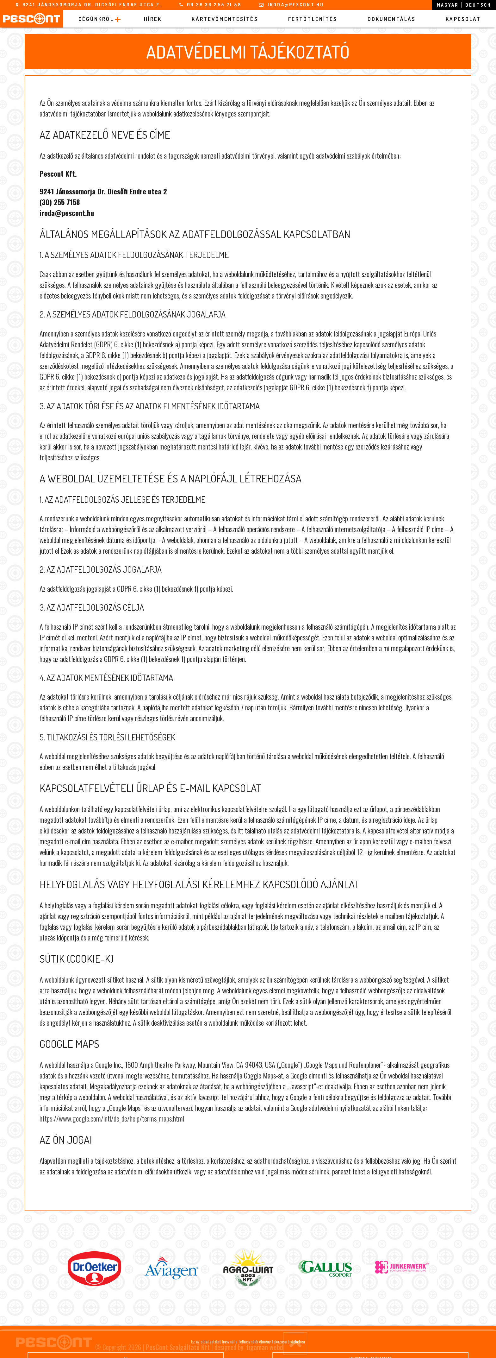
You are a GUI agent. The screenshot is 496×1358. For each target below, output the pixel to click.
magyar (447, 5)
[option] (94, 1268)
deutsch (478, 5)
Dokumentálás (392, 19)
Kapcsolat (463, 19)
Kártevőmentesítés (225, 19)
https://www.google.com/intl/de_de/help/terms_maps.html (112, 1118)
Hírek (153, 19)
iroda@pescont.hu (296, 4)
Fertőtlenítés (313, 19)
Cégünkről (96, 19)
